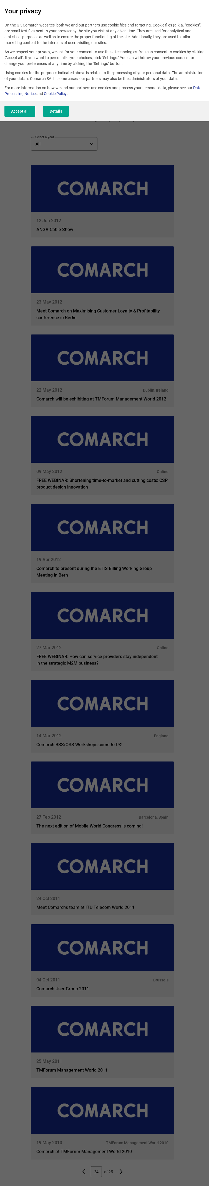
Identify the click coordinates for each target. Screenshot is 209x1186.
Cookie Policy (55, 93)
